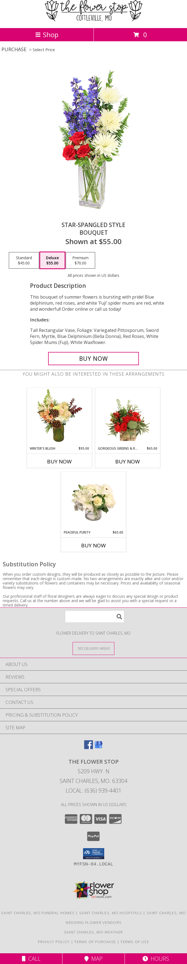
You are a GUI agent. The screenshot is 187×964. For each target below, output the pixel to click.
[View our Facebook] (88, 747)
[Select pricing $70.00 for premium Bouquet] (80, 260)
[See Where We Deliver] (93, 648)
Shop (46, 34)
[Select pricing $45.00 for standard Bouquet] (24, 260)
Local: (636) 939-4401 (93, 790)
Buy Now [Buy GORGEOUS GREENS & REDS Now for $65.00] (127, 461)
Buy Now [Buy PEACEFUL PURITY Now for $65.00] (93, 545)
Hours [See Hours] (155, 958)
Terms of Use (134, 941)
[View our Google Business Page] (98, 747)
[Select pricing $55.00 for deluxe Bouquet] (52, 260)
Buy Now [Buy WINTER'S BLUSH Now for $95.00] (59, 461)
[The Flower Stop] (93, 20)
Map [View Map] (93, 958)
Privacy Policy (54, 941)
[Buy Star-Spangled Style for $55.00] (93, 358)
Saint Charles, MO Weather (93, 932)
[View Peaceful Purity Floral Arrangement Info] (94, 501)
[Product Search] (94, 616)
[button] (93, 853)
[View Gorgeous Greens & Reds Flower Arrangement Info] (128, 417)
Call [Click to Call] (31, 958)
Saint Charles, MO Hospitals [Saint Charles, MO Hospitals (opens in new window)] (110, 912)
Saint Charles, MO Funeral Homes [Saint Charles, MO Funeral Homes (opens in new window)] (38, 912)
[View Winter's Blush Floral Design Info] (59, 417)
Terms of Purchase (95, 941)
